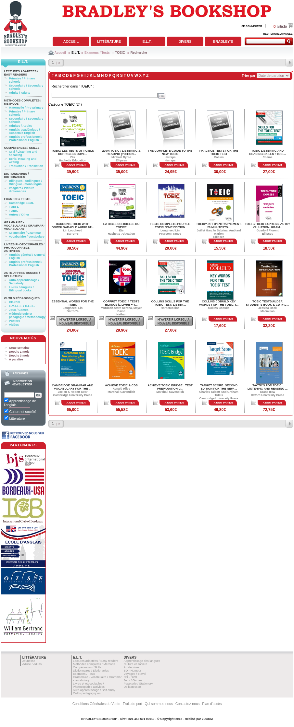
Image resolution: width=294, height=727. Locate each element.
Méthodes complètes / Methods (94, 664)
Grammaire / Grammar (25, 232)
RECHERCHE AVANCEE (278, 33)
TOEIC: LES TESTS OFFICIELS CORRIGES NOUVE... (72, 152)
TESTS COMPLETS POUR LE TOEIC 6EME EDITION (170, 225)
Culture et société (135, 664)
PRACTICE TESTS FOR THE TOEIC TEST (218, 152)
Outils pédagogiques (22, 298)
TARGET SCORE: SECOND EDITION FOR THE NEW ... (218, 387)
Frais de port (132, 704)
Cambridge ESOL (21, 203)
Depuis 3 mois (19, 355)
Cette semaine (19, 347)
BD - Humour (132, 670)
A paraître (16, 359)
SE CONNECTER (251, 26)
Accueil (71, 41)
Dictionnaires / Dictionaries (16, 175)
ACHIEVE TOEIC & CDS (121, 385)
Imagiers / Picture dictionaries (21, 189)
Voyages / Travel (135, 673)
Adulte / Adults (19, 92)
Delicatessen (132, 686)
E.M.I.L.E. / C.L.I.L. (22, 306)
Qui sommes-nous (159, 704)
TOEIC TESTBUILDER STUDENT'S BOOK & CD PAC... (267, 303)
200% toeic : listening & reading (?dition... (121, 152)
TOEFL (14, 206)
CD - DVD (130, 677)
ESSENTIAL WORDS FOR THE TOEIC (73, 303)
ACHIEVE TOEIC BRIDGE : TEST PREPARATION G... (169, 387)
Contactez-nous (187, 704)
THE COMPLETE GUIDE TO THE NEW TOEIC (170, 152)
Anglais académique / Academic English (24, 131)
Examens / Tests (97, 52)
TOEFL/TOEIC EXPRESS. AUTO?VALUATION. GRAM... (267, 225)
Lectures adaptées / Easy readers (21, 73)
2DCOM (207, 719)
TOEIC (120, 52)
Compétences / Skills (22, 147)
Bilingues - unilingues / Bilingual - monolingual (26, 182)
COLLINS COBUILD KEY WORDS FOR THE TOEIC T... (218, 303)
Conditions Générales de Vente (96, 704)
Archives (20, 373)
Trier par (249, 75)
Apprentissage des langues (142, 661)
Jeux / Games (19, 309)
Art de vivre (131, 667)
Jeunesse (28, 661)
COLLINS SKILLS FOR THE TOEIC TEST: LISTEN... (170, 303)
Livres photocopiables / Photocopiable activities (24, 247)
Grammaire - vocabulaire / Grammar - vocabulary (24, 225)
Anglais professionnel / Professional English (26, 138)
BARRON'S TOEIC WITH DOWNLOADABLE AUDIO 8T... (73, 225)
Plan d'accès (212, 704)
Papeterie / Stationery (138, 683)
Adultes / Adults (20, 125)
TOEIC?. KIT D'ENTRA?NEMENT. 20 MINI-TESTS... (218, 225)
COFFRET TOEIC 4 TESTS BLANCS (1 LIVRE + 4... (121, 303)
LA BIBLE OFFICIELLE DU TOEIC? (121, 225)
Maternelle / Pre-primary (26, 107)
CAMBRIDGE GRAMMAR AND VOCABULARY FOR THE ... (73, 387)
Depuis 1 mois (19, 351)
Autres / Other (19, 214)
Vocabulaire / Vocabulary (27, 236)
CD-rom (14, 302)
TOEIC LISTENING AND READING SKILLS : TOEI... (267, 152)
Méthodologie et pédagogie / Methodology (27, 315)
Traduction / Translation (26, 166)
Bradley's (223, 41)
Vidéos (14, 324)
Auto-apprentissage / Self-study (22, 274)
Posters (14, 320)
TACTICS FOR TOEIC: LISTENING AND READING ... (268, 387)
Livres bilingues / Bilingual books (21, 289)
